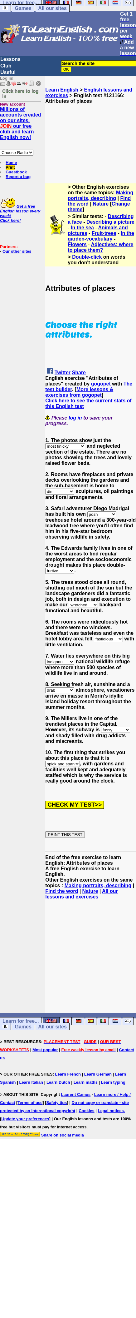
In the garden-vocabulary (101, 236)
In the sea (82, 227)
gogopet (101, 383)
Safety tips (56, 1102)
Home (11, 162)
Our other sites (16, 251)
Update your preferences (25, 1119)
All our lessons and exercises (81, 893)
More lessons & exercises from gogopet (79, 392)
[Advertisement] (91, 135)
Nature (101, 203)
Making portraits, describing (100, 195)
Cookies (87, 1110)
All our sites (52, 8)
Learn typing (113, 1082)
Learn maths (86, 1082)
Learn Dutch (58, 1082)
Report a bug (18, 176)
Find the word (61, 891)
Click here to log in (20, 93)
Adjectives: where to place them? (100, 247)
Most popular (45, 1049)
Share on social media (62, 1135)
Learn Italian (31, 1082)
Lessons (10, 59)
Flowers (77, 244)
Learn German (98, 1074)
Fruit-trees (104, 233)
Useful (8, 72)
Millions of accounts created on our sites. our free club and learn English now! (20, 123)
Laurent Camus (76, 1094)
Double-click (87, 257)
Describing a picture (110, 222)
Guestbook (16, 172)
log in (75, 417)
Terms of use (29, 1102)
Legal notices (111, 1110)
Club (6, 65)
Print (10, 167)
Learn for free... (20, 1021)
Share (79, 372)
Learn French (68, 1074)
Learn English (61, 89)
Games (23, 8)
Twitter (62, 372)
